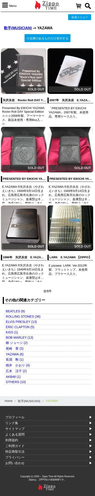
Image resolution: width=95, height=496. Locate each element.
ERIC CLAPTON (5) (20, 327)
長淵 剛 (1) (14, 359)
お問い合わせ (15, 463)
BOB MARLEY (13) (19, 337)
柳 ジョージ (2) (17, 343)
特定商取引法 (15, 451)
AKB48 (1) (13, 377)
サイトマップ (15, 429)
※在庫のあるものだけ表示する (47, 38)
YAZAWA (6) (14, 354)
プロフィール (15, 417)
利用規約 (11, 440)
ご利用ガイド (15, 446)
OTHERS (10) (16, 382)
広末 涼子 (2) (16, 371)
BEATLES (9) (15, 311)
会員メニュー (79, 17)
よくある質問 (15, 434)
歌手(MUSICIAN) (18, 28)
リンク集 (11, 423)
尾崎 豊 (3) (14, 348)
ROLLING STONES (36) (23, 316)
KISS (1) (12, 332)
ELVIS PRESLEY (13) (21, 322)
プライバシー (15, 457)
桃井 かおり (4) (18, 365)
